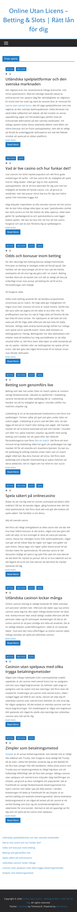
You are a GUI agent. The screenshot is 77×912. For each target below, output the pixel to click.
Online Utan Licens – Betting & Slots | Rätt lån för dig (38, 19)
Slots (21, 158)
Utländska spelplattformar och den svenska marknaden (35, 81)
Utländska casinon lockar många (33, 597)
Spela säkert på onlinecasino (30, 495)
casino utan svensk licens (18, 105)
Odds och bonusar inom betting (33, 255)
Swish (40, 246)
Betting (10, 69)
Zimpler (9, 754)
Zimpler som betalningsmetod (32, 747)
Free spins (21, 69)
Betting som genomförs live (29, 384)
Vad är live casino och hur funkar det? (38, 168)
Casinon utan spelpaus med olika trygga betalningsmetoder (34, 669)
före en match (42, 440)
